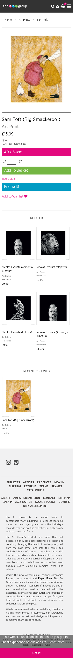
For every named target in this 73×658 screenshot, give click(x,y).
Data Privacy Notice (18, 502)
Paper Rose (45, 578)
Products (44, 482)
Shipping (15, 486)
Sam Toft (42, 20)
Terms (44, 486)
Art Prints (25, 20)
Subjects (14, 482)
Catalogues (35, 490)
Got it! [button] (36, 653)
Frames (56, 486)
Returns (30, 486)
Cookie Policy (46, 502)
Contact (49, 498)
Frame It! (11, 187)
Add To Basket (16, 170)
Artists (29, 482)
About (6, 498)
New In (59, 482)
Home (8, 20)
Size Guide (8, 178)
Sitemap (64, 498)
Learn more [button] (57, 642)
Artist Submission (27, 498)
